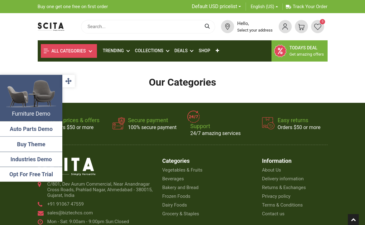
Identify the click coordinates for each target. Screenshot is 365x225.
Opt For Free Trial (31, 174)
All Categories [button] (65, 50)
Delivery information (283, 179)
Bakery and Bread (180, 187)
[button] (217, 51)
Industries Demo (31, 159)
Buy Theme (31, 144)
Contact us (273, 214)
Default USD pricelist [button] (214, 6)
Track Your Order (306, 6)
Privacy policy (276, 196)
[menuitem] (204, 51)
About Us (271, 170)
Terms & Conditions (282, 205)
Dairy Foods (174, 205)
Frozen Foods (176, 196)
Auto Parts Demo (31, 129)
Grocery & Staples (180, 214)
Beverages (173, 179)
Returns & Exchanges (284, 187)
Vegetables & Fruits (182, 170)
